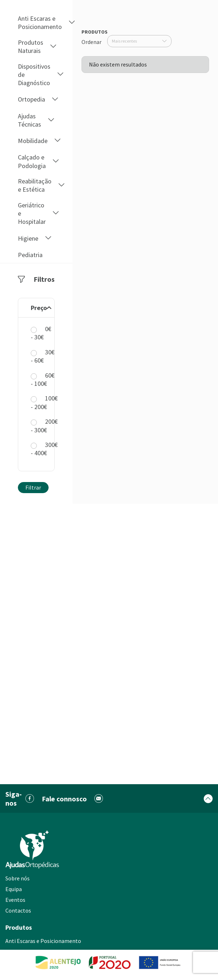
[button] (72, 23)
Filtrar (33, 487)
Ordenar (91, 41)
